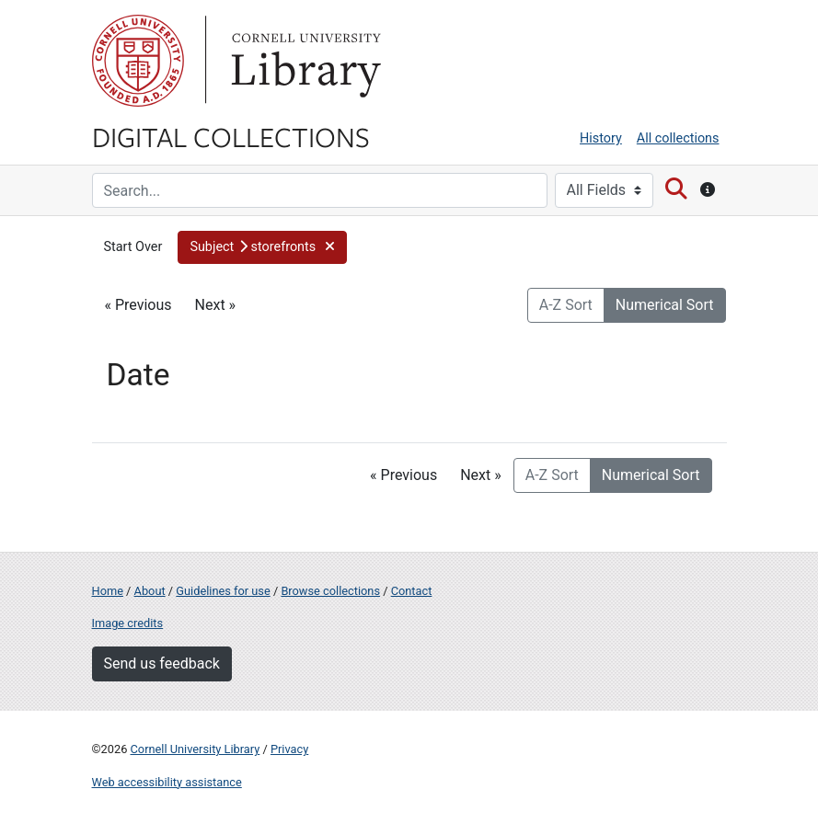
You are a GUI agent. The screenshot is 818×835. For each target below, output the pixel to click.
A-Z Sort (566, 305)
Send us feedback (162, 663)
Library (303, 61)
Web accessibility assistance (167, 782)
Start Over (133, 247)
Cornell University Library (195, 749)
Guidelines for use (223, 591)
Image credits (128, 623)
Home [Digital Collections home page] (107, 591)
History (601, 138)
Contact (411, 591)
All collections (678, 138)
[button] (262, 247)
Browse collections (330, 591)
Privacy (289, 749)
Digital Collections (231, 136)
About (150, 591)
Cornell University (138, 61)
